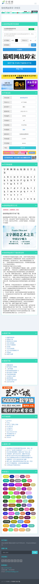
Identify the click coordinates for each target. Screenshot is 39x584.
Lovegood (9, 428)
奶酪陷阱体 (10, 365)
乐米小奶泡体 (10, 343)
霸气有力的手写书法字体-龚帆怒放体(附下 (19, 456)
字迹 (18, 497)
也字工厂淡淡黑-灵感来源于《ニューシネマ (19, 450)
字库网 (13, 581)
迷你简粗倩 (10, 378)
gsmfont (9, 421)
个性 (33, 513)
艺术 (5, 509)
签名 (18, 505)
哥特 (10, 517)
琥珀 (10, 530)
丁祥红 (31, 501)
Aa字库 (31, 526)
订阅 (34, 552)
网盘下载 (19, 69)
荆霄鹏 (18, 480)
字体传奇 (12, 505)
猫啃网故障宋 (24, 98)
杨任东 (14, 521)
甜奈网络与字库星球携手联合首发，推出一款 (19, 448)
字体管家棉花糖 (11, 374)
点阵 (5, 485)
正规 (5, 513)
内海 (22, 493)
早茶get (9, 352)
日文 (17, 513)
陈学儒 (27, 517)
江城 (5, 505)
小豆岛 (19, 501)
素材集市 (6, 497)
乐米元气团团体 (11, 345)
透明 (33, 45)
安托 (5, 530)
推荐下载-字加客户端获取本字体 (19, 63)
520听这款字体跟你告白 (13, 465)
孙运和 (6, 526)
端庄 (21, 509)
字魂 (5, 517)
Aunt (24, 480)
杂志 (24, 497)
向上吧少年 (10, 426)
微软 (28, 530)
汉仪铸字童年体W (12, 380)
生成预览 (19, 49)
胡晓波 (29, 493)
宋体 (13, 497)
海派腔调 (18, 485)
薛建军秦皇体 (10, 337)
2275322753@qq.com (11, 571)
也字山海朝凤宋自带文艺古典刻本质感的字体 (19, 457)
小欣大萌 (12, 501)
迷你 (22, 513)
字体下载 (17, 581)
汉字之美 (12, 489)
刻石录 (27, 521)
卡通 (18, 526)
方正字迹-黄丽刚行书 (13, 350)
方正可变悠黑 (10, 348)
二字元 (13, 526)
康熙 (33, 517)
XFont (29, 497)
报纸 (29, 480)
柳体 (28, 513)
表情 (16, 517)
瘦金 (29, 505)
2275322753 (7, 568)
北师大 (25, 526)
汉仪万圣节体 (10, 382)
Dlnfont (9, 437)
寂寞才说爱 (10, 354)
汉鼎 (10, 493)
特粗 (5, 501)
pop (12, 476)
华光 (16, 530)
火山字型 (26, 485)
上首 (32, 509)
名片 (5, 489)
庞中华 (11, 485)
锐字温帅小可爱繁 (12, 372)
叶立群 (6, 476)
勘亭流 (22, 530)
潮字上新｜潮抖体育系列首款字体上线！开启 (19, 461)
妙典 (17, 476)
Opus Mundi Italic (12, 432)
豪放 (5, 493)
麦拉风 (20, 521)
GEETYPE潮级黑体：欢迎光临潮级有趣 (18, 463)
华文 (18, 489)
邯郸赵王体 (10, 339)
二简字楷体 (10, 369)
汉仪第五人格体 (11, 376)
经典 (24, 505)
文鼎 (10, 509)
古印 (12, 480)
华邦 (21, 517)
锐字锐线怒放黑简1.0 (13, 370)
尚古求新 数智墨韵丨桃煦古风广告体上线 (18, 452)
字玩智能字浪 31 (11, 434)
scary (8, 422)
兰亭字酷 (6, 521)
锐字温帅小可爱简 (12, 367)
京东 (24, 489)
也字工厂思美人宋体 (12, 424)
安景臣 (6, 480)
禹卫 (26, 509)
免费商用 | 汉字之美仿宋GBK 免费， (17, 459)
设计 (33, 485)
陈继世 (17, 493)
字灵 (16, 509)
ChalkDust (10, 430)
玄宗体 (8, 347)
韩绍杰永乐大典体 (12, 341)
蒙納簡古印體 (10, 435)
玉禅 (29, 489)
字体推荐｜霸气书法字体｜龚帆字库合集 (18, 454)
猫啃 (24, 129)
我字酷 (11, 513)
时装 (27, 476)
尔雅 (25, 501)
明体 (22, 476)
